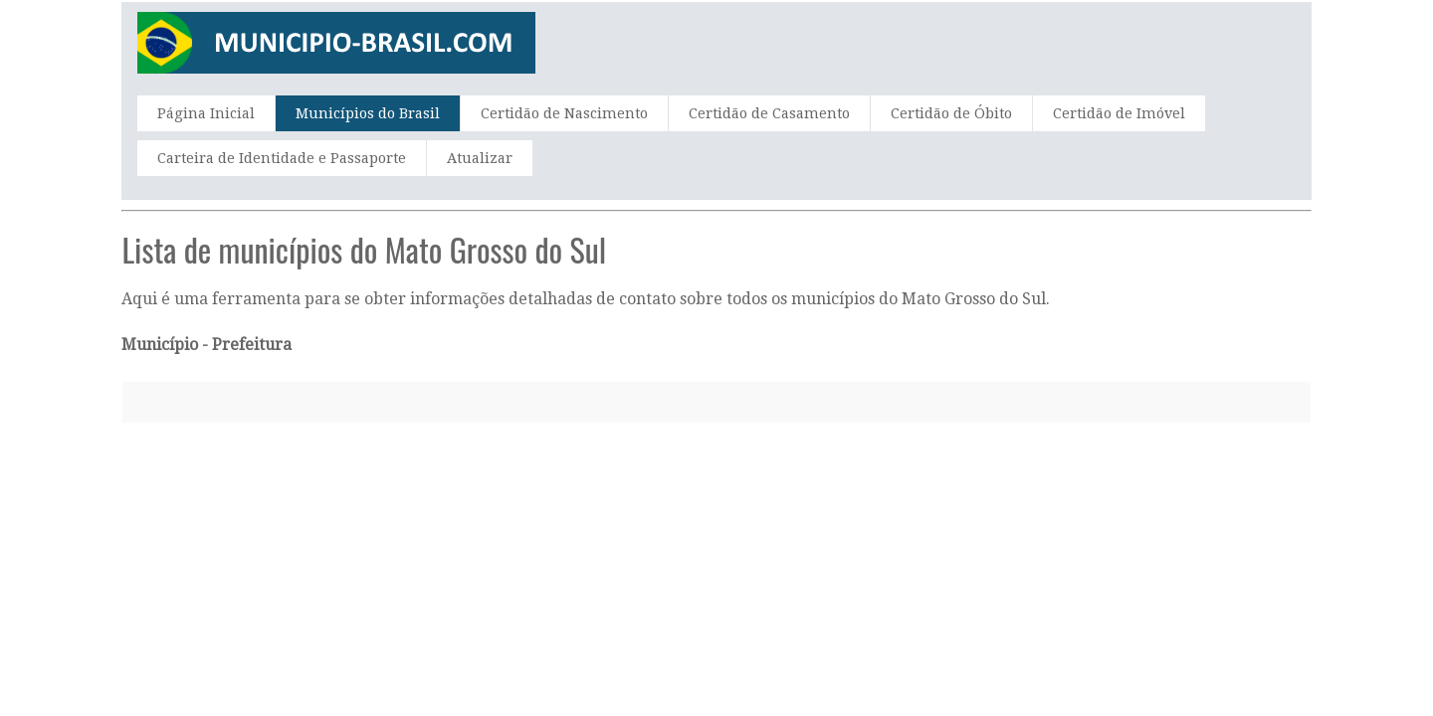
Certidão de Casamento (769, 113)
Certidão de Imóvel (1119, 113)
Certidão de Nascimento (564, 113)
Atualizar (479, 158)
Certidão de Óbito (951, 113)
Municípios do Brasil (368, 113)
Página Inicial (206, 113)
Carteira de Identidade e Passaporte (281, 158)
